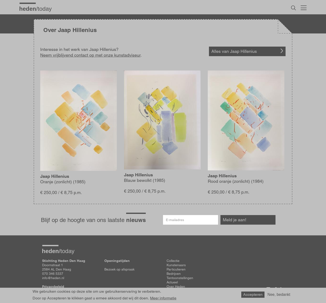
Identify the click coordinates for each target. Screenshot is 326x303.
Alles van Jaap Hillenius (234, 51)
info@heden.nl (53, 278)
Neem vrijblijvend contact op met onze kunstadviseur (90, 55)
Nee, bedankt (279, 296)
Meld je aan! (234, 219)
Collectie (173, 261)
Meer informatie (163, 299)
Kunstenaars (176, 265)
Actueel (172, 282)
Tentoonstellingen (180, 278)
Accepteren (253, 295)
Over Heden (176, 286)
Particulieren (176, 269)
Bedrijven (174, 274)
